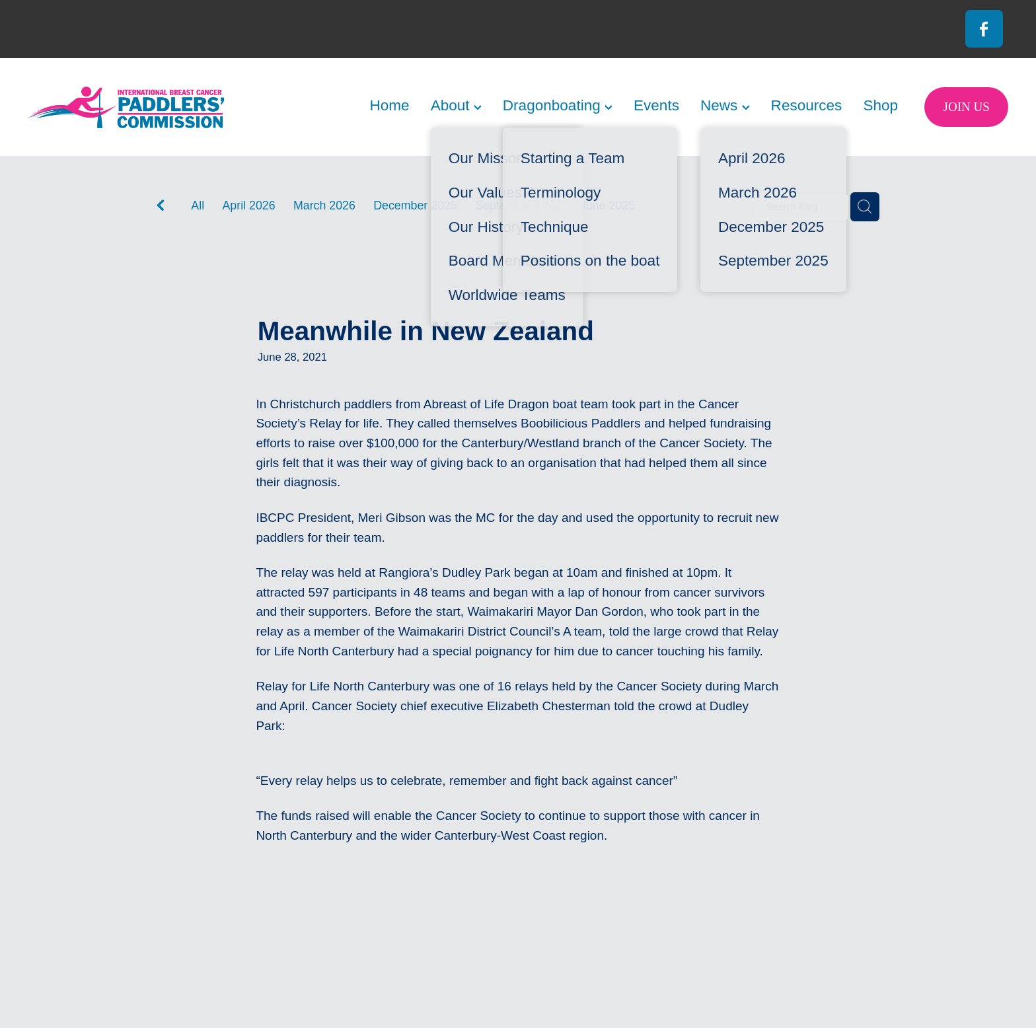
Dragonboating (557, 105)
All (197, 205)
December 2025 (415, 205)
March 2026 (324, 205)
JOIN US (967, 107)
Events (656, 105)
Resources (806, 105)
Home (389, 105)
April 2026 (248, 205)
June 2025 (607, 205)
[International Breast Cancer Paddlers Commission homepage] (126, 107)
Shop (880, 105)
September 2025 (518, 205)
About (456, 105)
